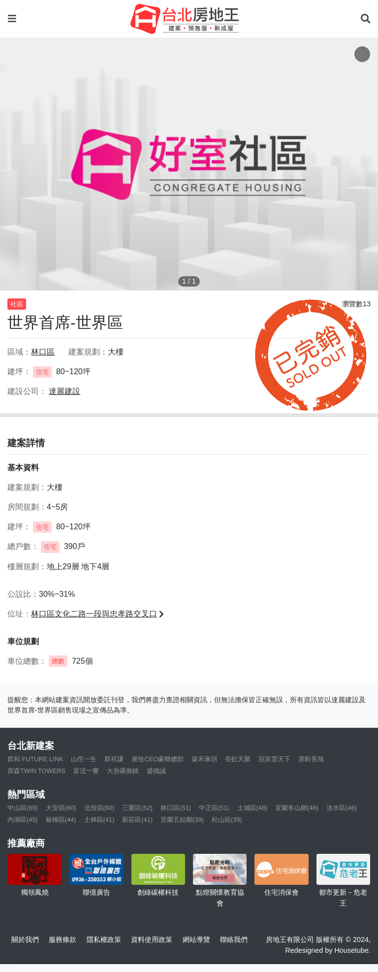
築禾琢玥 (204, 759)
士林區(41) (99, 819)
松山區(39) (227, 819)
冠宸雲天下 (274, 759)
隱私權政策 (104, 939)
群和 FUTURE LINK (35, 759)
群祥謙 (114, 759)
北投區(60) (99, 807)
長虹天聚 (238, 759)
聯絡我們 (234, 939)
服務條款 (62, 939)
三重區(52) (137, 807)
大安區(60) (61, 807)
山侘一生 (83, 759)
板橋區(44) (61, 819)
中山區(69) (22, 807)
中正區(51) (214, 807)
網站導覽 (196, 939)
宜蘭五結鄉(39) (182, 819)
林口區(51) (175, 807)
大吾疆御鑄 (123, 771)
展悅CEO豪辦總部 (157, 759)
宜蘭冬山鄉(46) (296, 807)
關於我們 (25, 939)
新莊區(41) (137, 819)
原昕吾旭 (311, 759)
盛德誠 (156, 771)
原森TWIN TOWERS (36, 771)
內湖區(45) (22, 819)
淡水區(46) (341, 807)
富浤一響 (86, 771)
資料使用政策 (151, 939)
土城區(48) (252, 807)
